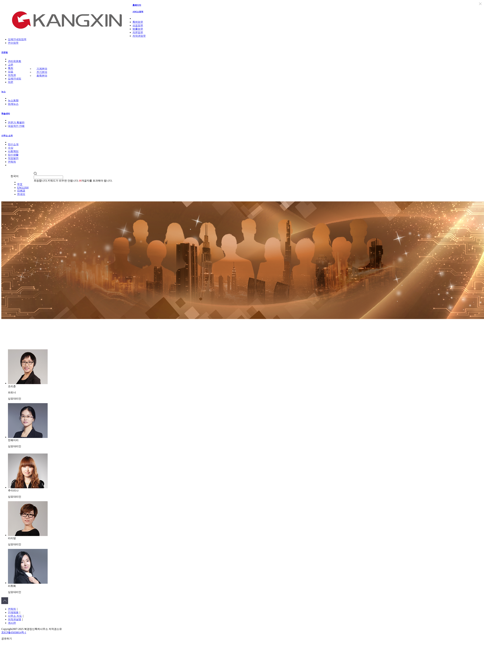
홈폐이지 (136, 5)
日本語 (21, 190)
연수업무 (13, 42)
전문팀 (4, 52)
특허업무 (137, 22)
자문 (10, 82)
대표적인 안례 (16, 126)
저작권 (12, 75)
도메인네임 (14, 78)
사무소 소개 (7, 135)
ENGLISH (22, 187)
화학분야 (42, 75)
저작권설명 (14, 619)
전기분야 (42, 72)
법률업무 (137, 28)
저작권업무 (139, 35)
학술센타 (5, 113)
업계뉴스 (13, 104)
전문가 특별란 (16, 122)
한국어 (21, 194)
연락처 (12, 161)
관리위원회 (14, 61)
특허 (10, 68)
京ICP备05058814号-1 (13, 632)
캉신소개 (13, 144)
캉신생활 (13, 154)
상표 (10, 71)
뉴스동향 (13, 100)
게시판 (12, 622)
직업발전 (13, 158)
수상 (10, 147)
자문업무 (137, 32)
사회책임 (13, 151)
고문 (10, 64)
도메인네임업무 (17, 39)
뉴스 (3, 91)
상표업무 (137, 25)
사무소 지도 (15, 616)
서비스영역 (137, 11)
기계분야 (42, 68)
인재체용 (13, 612)
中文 (19, 184)
